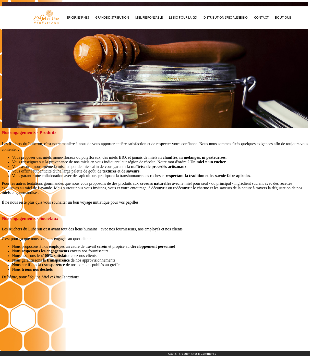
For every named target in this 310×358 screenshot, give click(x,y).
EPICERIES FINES (78, 17)
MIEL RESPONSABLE (149, 17)
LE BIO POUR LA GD (183, 17)
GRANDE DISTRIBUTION (112, 17)
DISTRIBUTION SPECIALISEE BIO (226, 17)
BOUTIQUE (283, 17)
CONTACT (261, 17)
